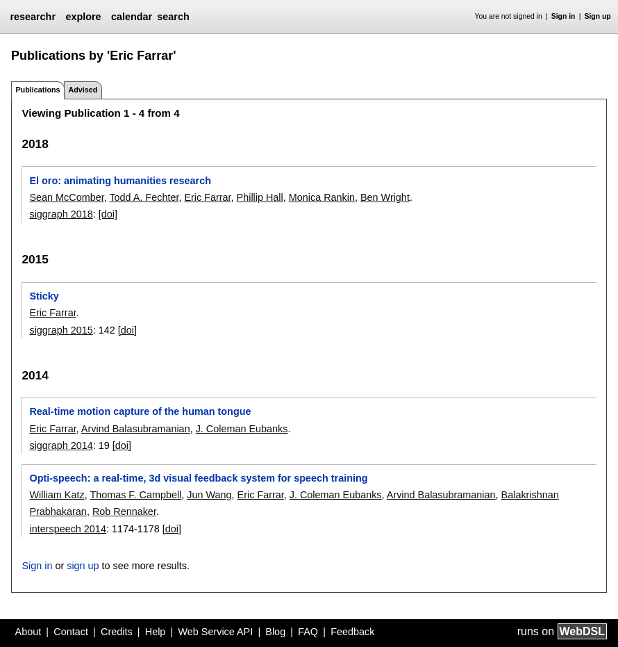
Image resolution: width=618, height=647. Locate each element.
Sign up (598, 16)
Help (155, 631)
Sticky (43, 296)
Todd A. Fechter (143, 197)
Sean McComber (66, 197)
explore (83, 16)
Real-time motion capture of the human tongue (140, 411)
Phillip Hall (260, 197)
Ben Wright (385, 197)
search (173, 16)
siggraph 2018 (60, 214)
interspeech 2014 (67, 528)
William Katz (56, 494)
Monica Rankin (322, 197)
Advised (82, 89)
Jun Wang (209, 494)
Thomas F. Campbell (135, 494)
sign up (83, 565)
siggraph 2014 (60, 445)
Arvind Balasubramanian (135, 428)
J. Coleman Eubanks (242, 428)
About (28, 631)
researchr (33, 16)
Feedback (352, 631)
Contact (70, 631)
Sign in (563, 16)
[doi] (108, 214)
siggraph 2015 (60, 330)
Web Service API (215, 631)
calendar (131, 16)
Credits (117, 631)
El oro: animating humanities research (120, 180)
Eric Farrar (207, 197)
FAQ (308, 631)
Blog (275, 631)
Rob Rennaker (124, 511)
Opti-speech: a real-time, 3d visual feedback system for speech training (198, 478)
